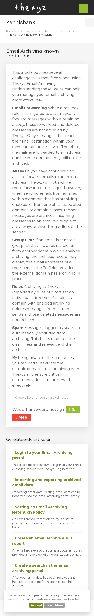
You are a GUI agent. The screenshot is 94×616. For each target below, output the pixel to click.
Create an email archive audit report (42, 541)
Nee (21, 417)
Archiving (74, 30)
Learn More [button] (54, 605)
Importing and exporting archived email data (46, 482)
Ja (73, 409)
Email (59, 30)
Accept (36, 605)
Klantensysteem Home (19, 30)
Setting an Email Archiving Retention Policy (39, 510)
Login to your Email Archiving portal (42, 455)
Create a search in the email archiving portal (40, 568)
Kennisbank (44, 30)
